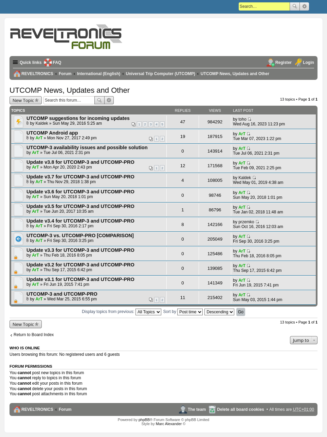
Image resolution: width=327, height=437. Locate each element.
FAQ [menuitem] (57, 62)
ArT (39, 138)
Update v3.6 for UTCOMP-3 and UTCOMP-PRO (80, 191)
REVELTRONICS (37, 409)
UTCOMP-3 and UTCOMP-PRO (61, 294)
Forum (65, 409)
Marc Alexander (169, 424)
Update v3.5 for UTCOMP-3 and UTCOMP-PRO (80, 206)
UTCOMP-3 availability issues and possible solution (87, 147)
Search (295, 6)
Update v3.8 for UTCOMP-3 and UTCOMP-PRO (80, 162)
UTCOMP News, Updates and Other (70, 90)
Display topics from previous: (121, 311)
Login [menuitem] (308, 62)
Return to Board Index (34, 334)
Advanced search (304, 6)
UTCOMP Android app (52, 133)
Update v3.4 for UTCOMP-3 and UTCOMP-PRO (80, 221)
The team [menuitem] (197, 409)
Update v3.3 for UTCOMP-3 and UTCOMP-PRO (80, 250)
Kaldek (42, 123)
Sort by (183, 311)
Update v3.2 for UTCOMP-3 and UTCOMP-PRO (80, 264)
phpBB (144, 420)
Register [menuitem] (283, 62)
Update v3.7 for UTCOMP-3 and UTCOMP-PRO (80, 176)
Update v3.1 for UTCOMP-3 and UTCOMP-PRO (80, 279)
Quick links (31, 62)
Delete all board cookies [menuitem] (240, 409)
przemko (246, 222)
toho (242, 119)
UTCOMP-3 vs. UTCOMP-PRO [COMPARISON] (80, 235)
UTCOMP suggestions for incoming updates (78, 118)
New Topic (23, 100)
